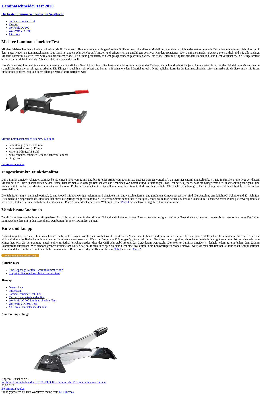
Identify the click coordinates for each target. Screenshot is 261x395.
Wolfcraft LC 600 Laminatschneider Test (32, 300)
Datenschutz (16, 287)
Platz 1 (125, 202)
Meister (13, 24)
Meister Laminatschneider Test (27, 297)
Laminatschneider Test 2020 (25, 293)
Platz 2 (137, 249)
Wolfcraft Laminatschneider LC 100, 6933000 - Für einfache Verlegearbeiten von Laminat (53, 382)
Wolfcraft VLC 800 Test (23, 303)
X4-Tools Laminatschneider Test (28, 307)
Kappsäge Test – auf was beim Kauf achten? (34, 273)
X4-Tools (14, 34)
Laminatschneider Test (22, 21)
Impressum (15, 290)
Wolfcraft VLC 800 (20, 30)
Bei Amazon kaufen (12, 164)
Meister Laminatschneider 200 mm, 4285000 (27, 138)
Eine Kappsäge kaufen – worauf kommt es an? (36, 269)
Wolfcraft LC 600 (19, 27)
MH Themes (66, 391)
